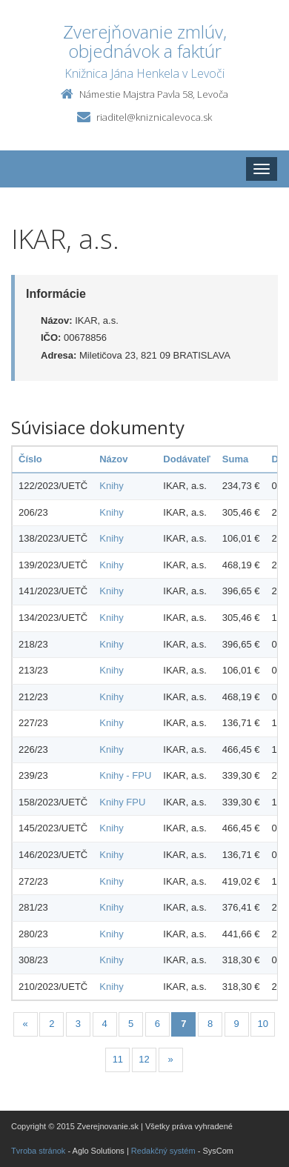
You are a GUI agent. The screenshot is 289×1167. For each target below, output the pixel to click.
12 (144, 1059)
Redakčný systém (163, 1150)
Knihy (111, 485)
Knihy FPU (122, 802)
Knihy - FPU (125, 775)
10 (263, 1023)
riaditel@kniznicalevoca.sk (154, 117)
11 (118, 1059)
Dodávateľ (186, 459)
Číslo (30, 459)
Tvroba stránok (38, 1150)
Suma (235, 459)
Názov (113, 459)
